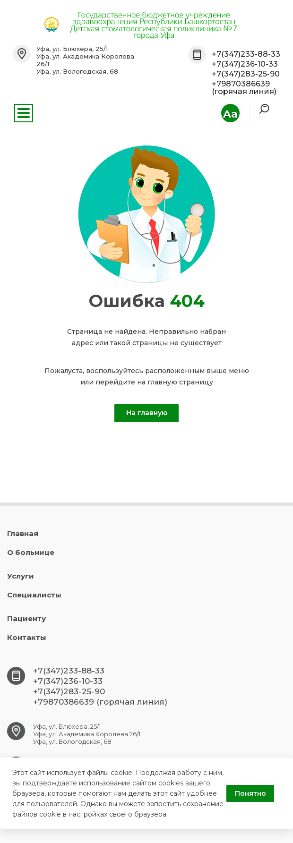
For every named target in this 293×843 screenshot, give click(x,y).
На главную (146, 413)
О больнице (30, 552)
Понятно (250, 793)
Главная (22, 533)
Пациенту (26, 618)
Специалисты (34, 594)
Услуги (20, 575)
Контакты (26, 637)
